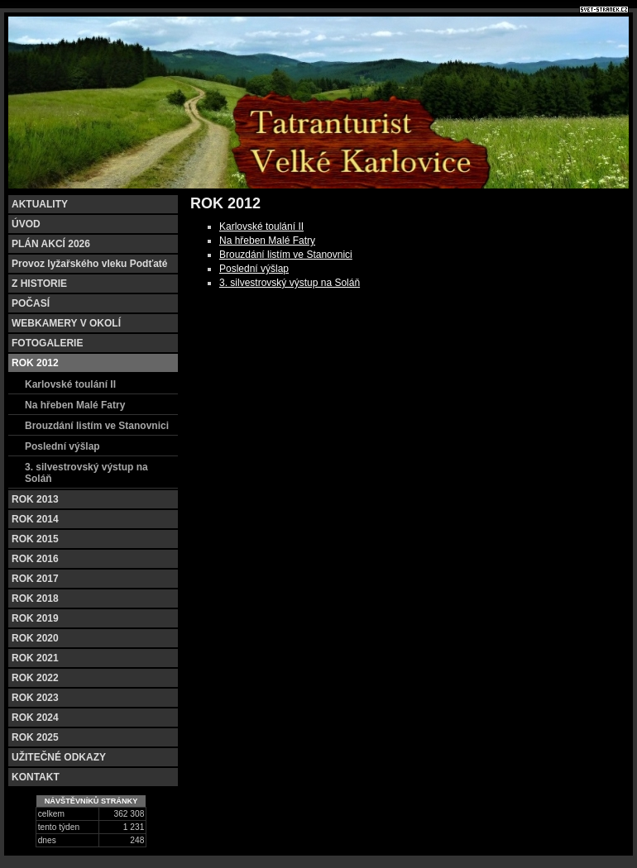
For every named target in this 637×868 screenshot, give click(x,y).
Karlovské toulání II (261, 226)
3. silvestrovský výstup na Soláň (289, 283)
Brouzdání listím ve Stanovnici (285, 254)
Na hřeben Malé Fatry (267, 240)
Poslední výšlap (254, 268)
